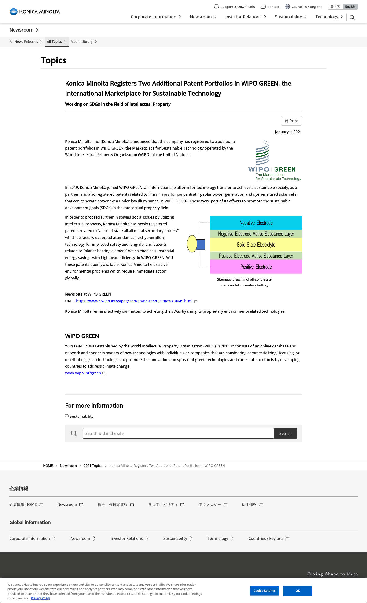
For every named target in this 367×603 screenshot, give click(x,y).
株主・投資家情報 (113, 504)
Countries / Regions (266, 538)
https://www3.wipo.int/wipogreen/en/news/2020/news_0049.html (136, 300)
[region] (183, 590)
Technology (218, 538)
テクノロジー (210, 504)
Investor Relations (127, 538)
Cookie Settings (264, 590)
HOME (48, 465)
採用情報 (249, 504)
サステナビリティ (163, 504)
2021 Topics (93, 465)
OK (298, 590)
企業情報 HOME (23, 504)
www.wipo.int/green (85, 373)
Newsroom (21, 30)
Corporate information (29, 538)
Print (294, 120)
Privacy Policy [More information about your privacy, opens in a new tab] (40, 598)
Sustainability (81, 416)
